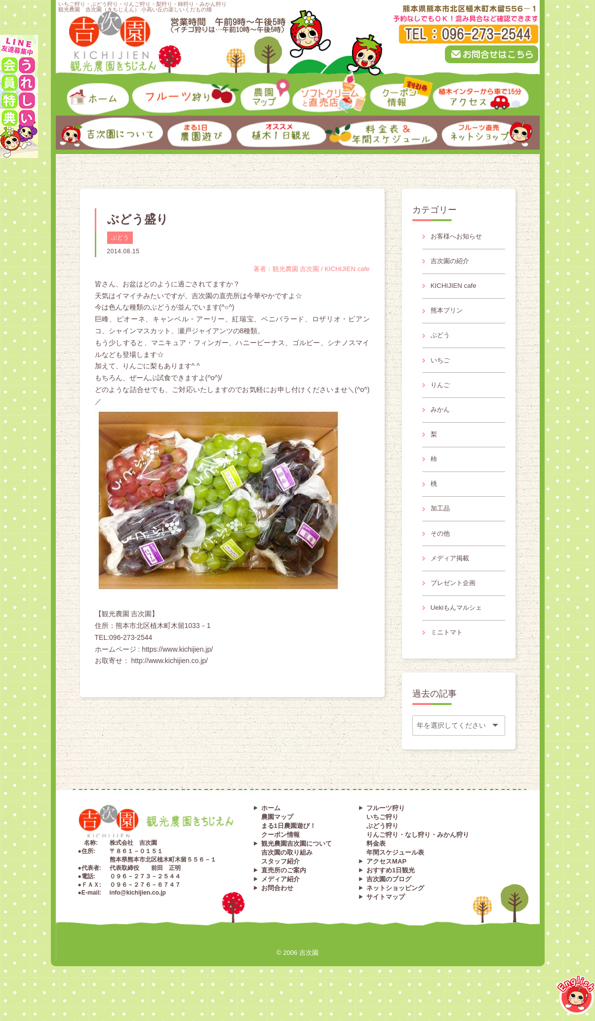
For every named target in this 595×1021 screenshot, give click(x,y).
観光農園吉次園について (296, 866)
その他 (441, 549)
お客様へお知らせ (458, 237)
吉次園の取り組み (287, 875)
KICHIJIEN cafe (455, 289)
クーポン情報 (280, 857)
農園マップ (277, 839)
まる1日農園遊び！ (288, 848)
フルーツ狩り (385, 830)
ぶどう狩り (382, 848)
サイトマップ (385, 919)
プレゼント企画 (455, 602)
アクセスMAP (386, 884)
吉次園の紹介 (452, 263)
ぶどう (120, 237)
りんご (441, 393)
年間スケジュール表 (395, 875)
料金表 (376, 866)
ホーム (270, 830)
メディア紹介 (280, 901)
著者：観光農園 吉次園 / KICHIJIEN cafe (307, 269)
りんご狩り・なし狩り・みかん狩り (417, 857)
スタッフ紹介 (280, 884)
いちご (441, 367)
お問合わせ (277, 910)
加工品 (441, 523)
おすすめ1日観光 (390, 893)
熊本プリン (448, 315)
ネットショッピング (395, 910)
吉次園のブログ (388, 901)
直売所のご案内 (283, 893)
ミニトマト (448, 654)
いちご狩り (382, 839)
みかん (441, 419)
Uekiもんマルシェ (458, 628)
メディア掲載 (452, 576)
